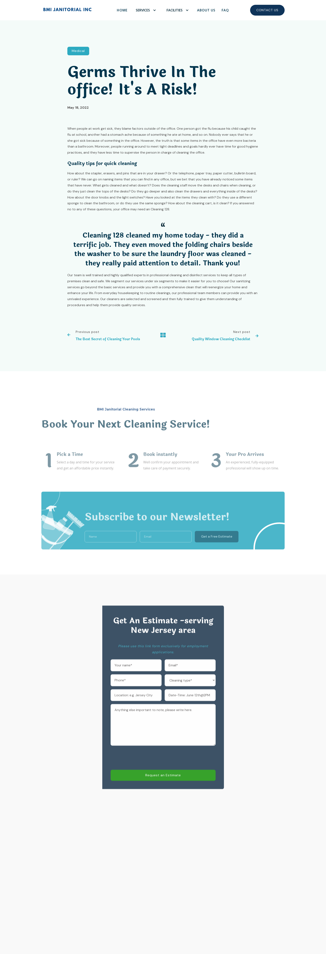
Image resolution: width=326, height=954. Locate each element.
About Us (206, 10)
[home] (67, 10)
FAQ (225, 10)
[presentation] (142, 769)
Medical (78, 51)
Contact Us (267, 10)
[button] (145, 10)
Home (122, 10)
